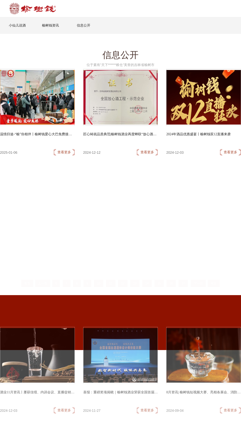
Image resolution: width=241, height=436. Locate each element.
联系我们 (151, 16)
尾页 (214, 280)
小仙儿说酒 (20, 25)
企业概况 (98, 16)
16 (171, 280)
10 (98, 280)
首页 (83, 10)
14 (147, 280)
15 (159, 280)
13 (135, 280)
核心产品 (133, 16)
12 (122, 280)
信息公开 (116, 16)
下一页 (198, 280)
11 (110, 280)
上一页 (42, 280)
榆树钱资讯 (53, 25)
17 (183, 280)
